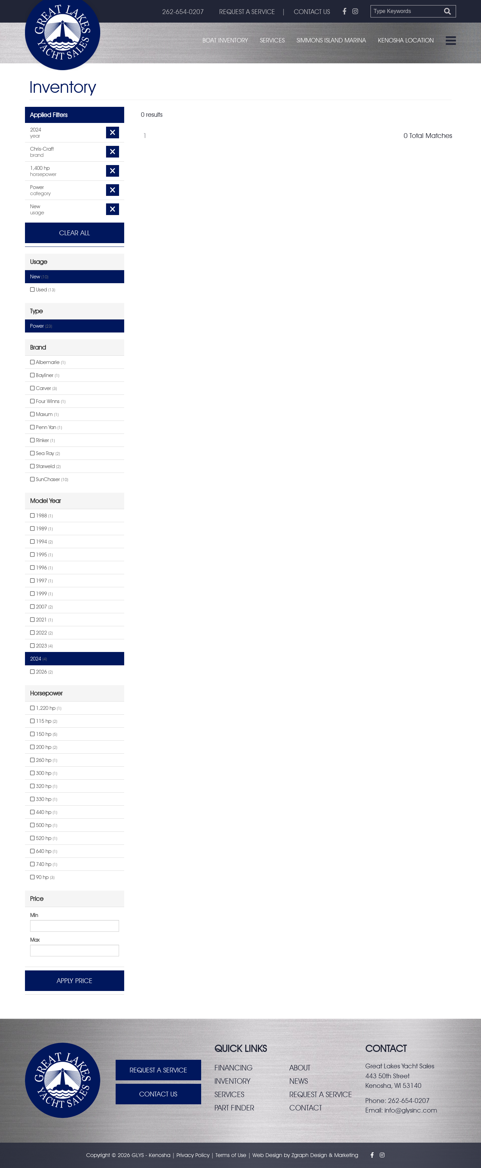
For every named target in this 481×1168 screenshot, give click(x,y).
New (39, 277)
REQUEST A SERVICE (247, 11)
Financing (233, 1067)
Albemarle (47, 362)
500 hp (43, 825)
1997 (41, 581)
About (299, 1067)
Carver (43, 388)
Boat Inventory (225, 40)
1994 (41, 542)
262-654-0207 (183, 11)
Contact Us (158, 1094)
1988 (41, 516)
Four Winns (47, 401)
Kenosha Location (406, 40)
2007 (41, 607)
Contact (305, 1107)
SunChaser (49, 479)
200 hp (43, 747)
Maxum (44, 414)
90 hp (42, 877)
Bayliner (44, 375)
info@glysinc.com (411, 1110)
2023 (41, 646)
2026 (41, 672)
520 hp (43, 838)
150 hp (43, 734)
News (298, 1081)
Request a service (320, 1094)
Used (42, 290)
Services (272, 40)
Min (34, 915)
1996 (41, 568)
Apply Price (74, 981)
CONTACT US (312, 11)
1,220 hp (45, 708)
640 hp (43, 851)
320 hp (43, 786)
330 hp (43, 799)
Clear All (74, 233)
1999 (41, 594)
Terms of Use (231, 1155)
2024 (38, 659)
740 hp (43, 864)
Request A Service (158, 1070)
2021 (41, 620)
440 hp (43, 812)
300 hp (43, 773)
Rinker (42, 440)
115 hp (43, 721)
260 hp (43, 760)
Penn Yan (46, 427)
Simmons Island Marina (331, 40)
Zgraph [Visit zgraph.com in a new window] (300, 1155)
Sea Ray (45, 453)
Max (34, 940)
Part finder (234, 1107)
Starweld (45, 466)
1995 (41, 555)
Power (41, 326)
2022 (41, 633)
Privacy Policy (193, 1155)
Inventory (232, 1081)
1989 (41, 529)
